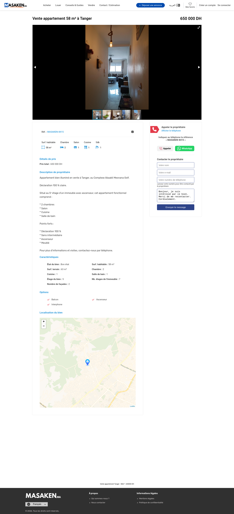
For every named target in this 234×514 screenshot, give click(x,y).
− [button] (44, 326)
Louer (58, 5)
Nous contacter (98, 502)
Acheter (47, 5)
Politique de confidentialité (151, 502)
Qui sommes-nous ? (100, 498)
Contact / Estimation (109, 5)
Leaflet (132, 406)
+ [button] (44, 322)
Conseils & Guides (74, 5)
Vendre (91, 5)
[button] (198, 27)
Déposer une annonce (150, 5)
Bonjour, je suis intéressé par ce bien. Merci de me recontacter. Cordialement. (175, 196)
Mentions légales (146, 498)
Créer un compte (207, 5)
